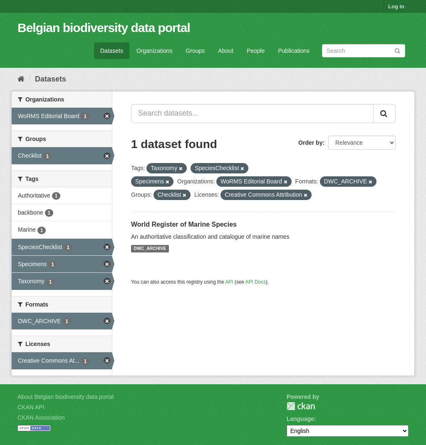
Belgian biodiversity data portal (103, 28)
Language (300, 418)
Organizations (154, 50)
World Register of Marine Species (184, 224)
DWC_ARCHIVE (150, 248)
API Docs (255, 282)
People (256, 50)
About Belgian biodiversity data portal (65, 396)
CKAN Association (41, 417)
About (225, 50)
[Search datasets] (363, 50)
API (229, 282)
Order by (310, 142)
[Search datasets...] (252, 113)
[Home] (21, 79)
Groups (195, 50)
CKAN (301, 406)
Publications (294, 50)
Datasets (111, 50)
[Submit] (397, 50)
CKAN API (31, 407)
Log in (396, 6)
